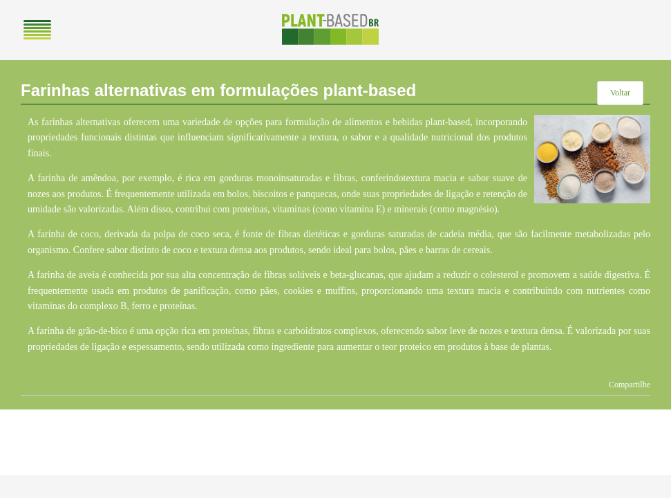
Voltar (620, 93)
